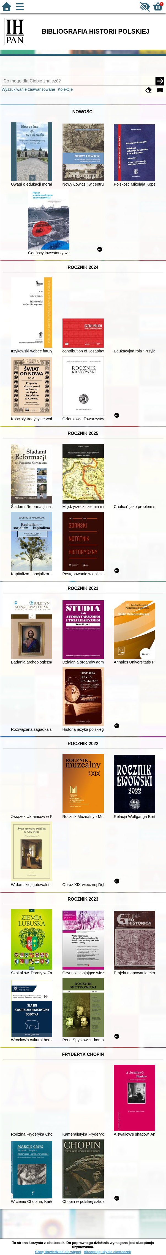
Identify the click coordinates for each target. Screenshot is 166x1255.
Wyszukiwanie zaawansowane (28, 89)
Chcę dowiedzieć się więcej (58, 1252)
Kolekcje (65, 89)
